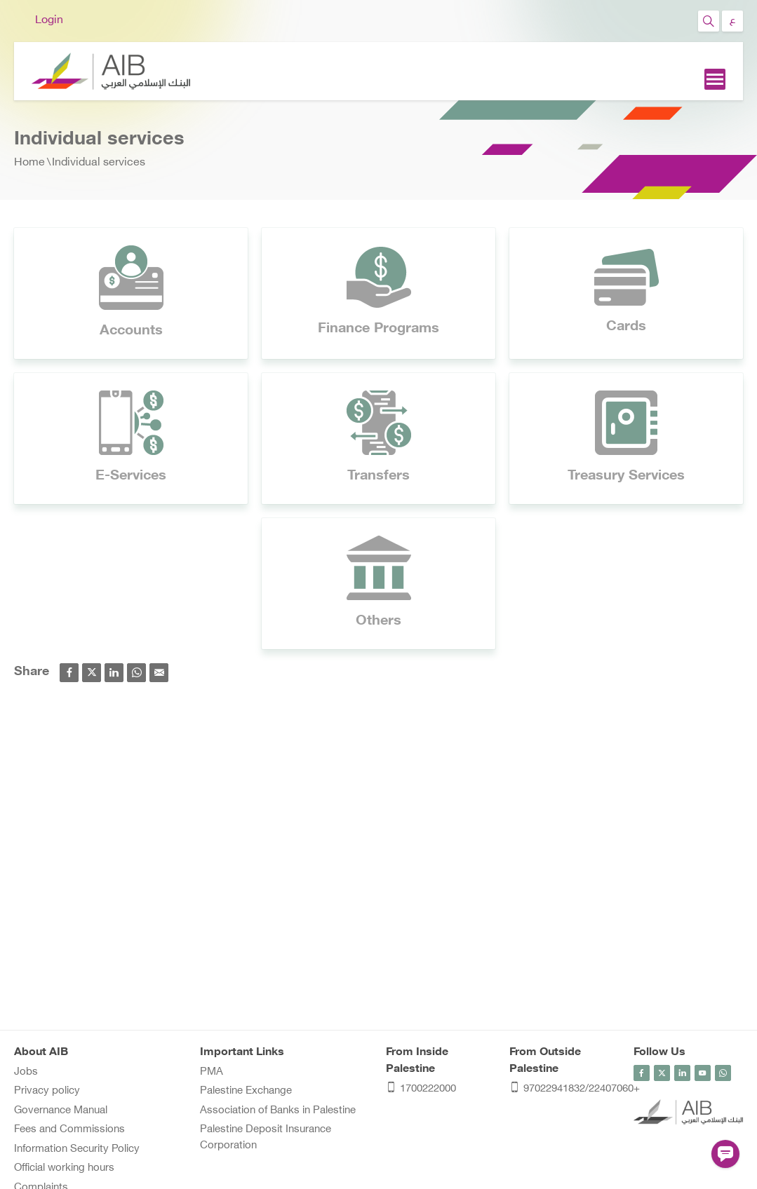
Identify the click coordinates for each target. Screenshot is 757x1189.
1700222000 (421, 1090)
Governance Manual (60, 1111)
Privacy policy (47, 1091)
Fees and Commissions (69, 1130)
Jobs (26, 1072)
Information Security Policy (77, 1149)
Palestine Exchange (246, 1091)
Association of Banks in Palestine (278, 1111)
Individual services (98, 163)
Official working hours (64, 1168)
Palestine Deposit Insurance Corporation (265, 1138)
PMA (211, 1072)
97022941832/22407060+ (564, 1090)
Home (29, 163)
